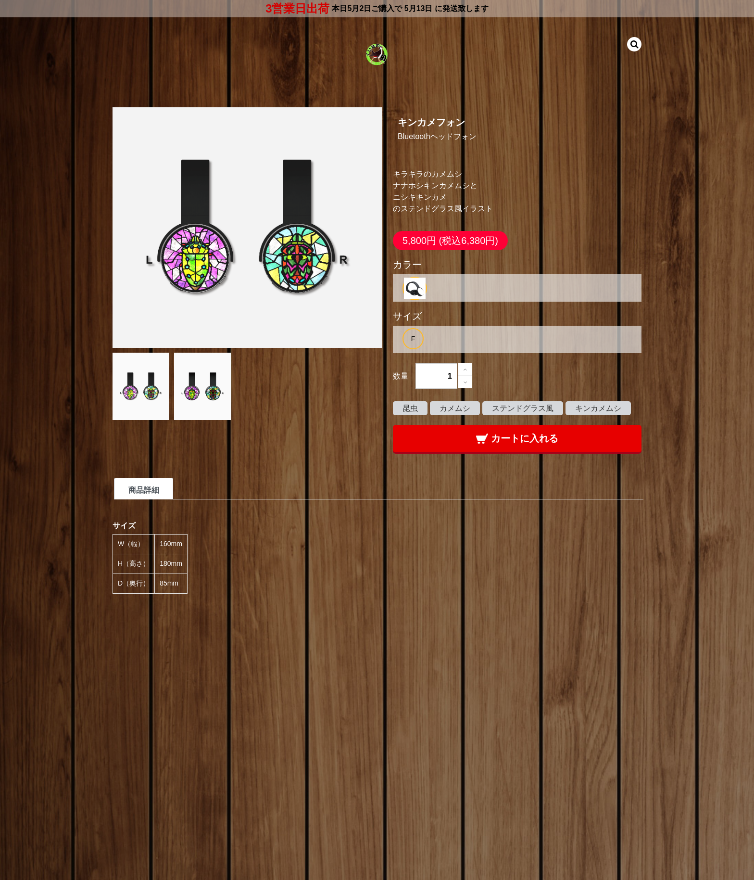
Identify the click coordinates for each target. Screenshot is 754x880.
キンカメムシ (598, 408)
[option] (414, 288)
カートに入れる (517, 438)
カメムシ (455, 408)
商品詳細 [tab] (143, 490)
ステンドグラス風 (522, 408)
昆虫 (410, 408)
